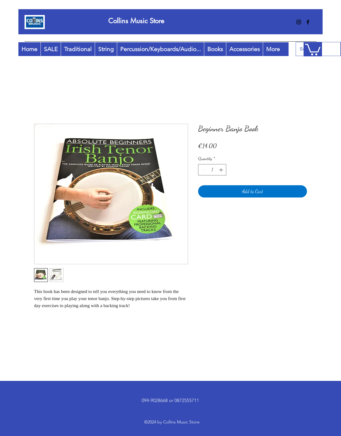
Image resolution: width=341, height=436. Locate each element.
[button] (312, 49)
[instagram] (299, 22)
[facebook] (308, 22)
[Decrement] (203, 169)
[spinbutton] (212, 169)
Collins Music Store (136, 21)
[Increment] (221, 169)
